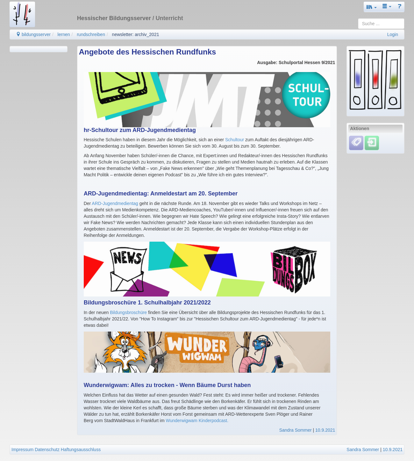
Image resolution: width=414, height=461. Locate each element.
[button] (371, 7)
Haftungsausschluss (81, 449)
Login (392, 34)
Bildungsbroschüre (128, 312)
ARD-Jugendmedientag (115, 203)
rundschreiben (91, 34)
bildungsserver (33, 34)
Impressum (22, 449)
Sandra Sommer (295, 430)
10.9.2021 (325, 430)
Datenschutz (47, 449)
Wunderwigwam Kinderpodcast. (197, 420)
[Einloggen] (372, 142)
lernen (64, 34)
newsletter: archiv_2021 (135, 34)
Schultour (234, 139)
